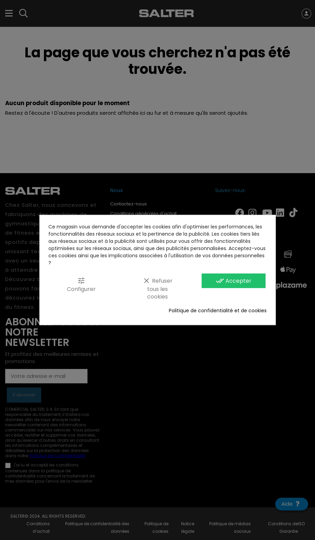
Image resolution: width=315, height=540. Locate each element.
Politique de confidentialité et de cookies (218, 310)
